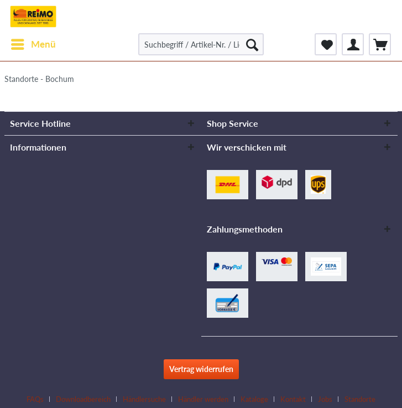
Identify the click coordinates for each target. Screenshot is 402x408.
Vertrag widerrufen (201, 369)
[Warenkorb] (380, 44)
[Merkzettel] (326, 44)
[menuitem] (32, 44)
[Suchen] (252, 44)
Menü (33, 42)
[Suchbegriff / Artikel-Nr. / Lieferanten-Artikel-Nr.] (201, 44)
